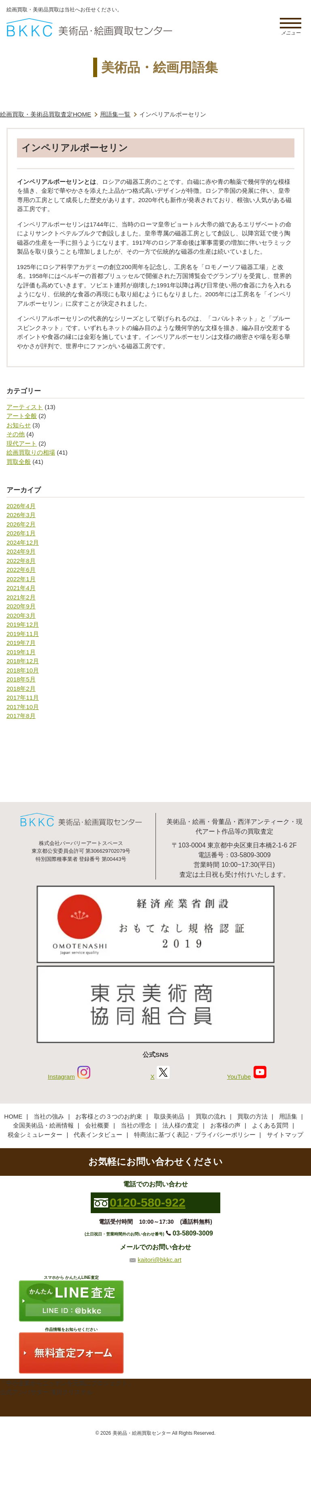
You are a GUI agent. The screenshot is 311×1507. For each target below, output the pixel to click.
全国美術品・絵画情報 (43, 1125)
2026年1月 (21, 533)
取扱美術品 (169, 1116)
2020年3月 (21, 615)
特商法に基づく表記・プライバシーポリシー (195, 1134)
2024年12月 (22, 542)
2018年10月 (22, 670)
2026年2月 (21, 524)
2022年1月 (21, 579)
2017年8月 (21, 715)
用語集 (288, 1116)
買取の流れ (211, 1116)
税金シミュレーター (35, 1134)
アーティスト (24, 406)
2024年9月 (21, 551)
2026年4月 (21, 505)
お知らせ (18, 425)
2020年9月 (21, 606)
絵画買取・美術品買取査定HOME (45, 114)
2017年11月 (22, 697)
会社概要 (97, 1125)
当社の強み (49, 1116)
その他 (15, 434)
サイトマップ (285, 1134)
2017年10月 (22, 706)
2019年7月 (21, 642)
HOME (13, 1116)
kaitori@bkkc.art (159, 1259)
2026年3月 (21, 514)
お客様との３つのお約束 (108, 1116)
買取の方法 (252, 1116)
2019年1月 (21, 652)
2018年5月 (21, 679)
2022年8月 (21, 560)
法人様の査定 (180, 1125)
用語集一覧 (115, 114)
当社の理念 (136, 1125)
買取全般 (18, 461)
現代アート (21, 443)
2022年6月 (21, 569)
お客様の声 (225, 1125)
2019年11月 (22, 633)
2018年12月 (22, 661)
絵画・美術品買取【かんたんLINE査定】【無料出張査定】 (89, 27)
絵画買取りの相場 (30, 452)
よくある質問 (270, 1125)
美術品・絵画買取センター (142, 1433)
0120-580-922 (147, 1202)
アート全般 (21, 415)
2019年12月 (22, 624)
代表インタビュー (98, 1134)
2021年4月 (21, 587)
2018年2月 (21, 688)
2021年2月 (21, 597)
